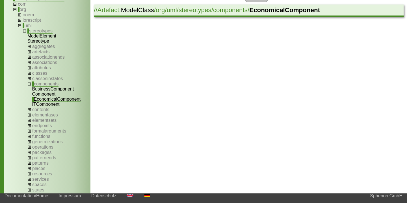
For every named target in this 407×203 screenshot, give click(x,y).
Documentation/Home (26, 195)
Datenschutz (103, 195)
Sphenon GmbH (386, 195)
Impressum (70, 195)
